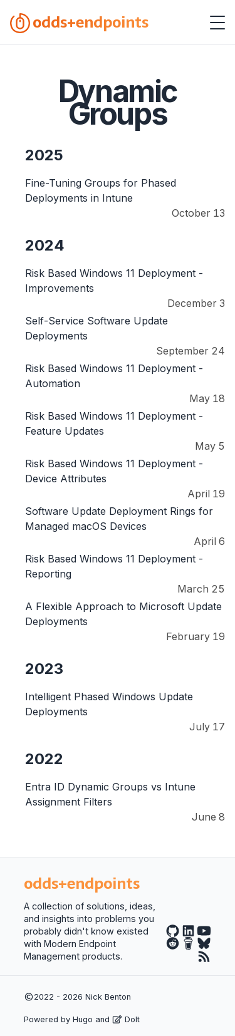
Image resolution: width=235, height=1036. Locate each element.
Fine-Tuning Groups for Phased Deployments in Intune (100, 190)
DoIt (126, 1019)
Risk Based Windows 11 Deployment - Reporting (114, 566)
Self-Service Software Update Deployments (96, 328)
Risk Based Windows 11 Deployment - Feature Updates (114, 423)
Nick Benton (108, 997)
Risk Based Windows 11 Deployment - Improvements (114, 280)
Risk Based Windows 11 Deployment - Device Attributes (114, 471)
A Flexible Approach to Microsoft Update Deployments (123, 614)
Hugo (83, 1019)
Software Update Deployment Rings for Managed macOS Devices (119, 518)
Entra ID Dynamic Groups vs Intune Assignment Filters (110, 794)
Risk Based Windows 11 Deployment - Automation (114, 376)
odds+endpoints (79, 22)
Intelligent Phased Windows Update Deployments (109, 704)
